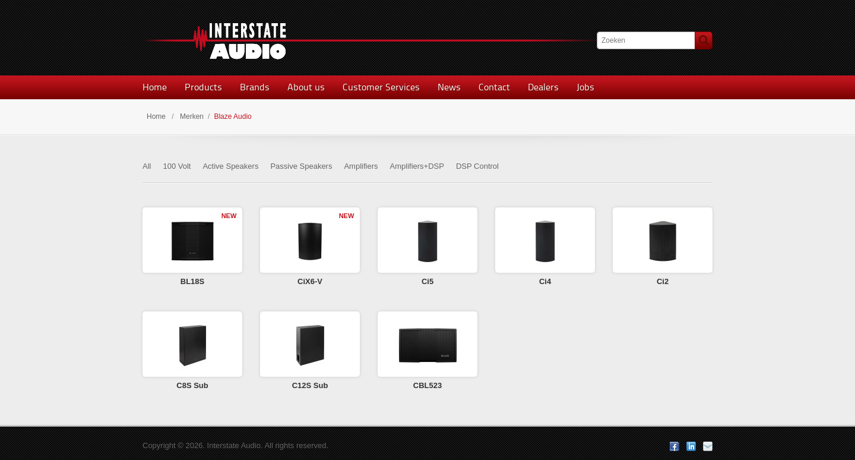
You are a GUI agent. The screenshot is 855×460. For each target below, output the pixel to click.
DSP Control (477, 166)
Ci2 (663, 281)
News (449, 87)
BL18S (192, 281)
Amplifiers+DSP (417, 166)
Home (154, 87)
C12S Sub (310, 385)
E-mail (707, 446)
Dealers (543, 87)
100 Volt (177, 166)
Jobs (585, 87)
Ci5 (427, 281)
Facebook (674, 446)
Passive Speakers (301, 166)
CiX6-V (309, 281)
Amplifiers (361, 166)
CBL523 (427, 385)
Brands (255, 87)
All (146, 166)
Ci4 (545, 281)
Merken (192, 116)
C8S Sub (192, 385)
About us (306, 87)
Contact (494, 87)
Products (203, 87)
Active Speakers (230, 166)
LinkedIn (691, 446)
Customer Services (381, 87)
